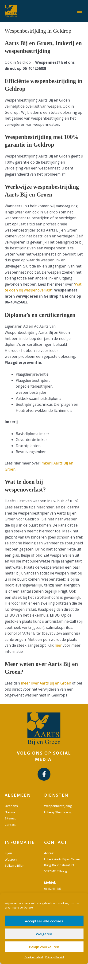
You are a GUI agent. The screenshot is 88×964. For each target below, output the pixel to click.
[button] (79, 11)
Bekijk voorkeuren (44, 946)
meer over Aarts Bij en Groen (46, 683)
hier (58, 645)
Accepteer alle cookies (44, 921)
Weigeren (44, 934)
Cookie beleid (33, 957)
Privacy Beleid (54, 957)
